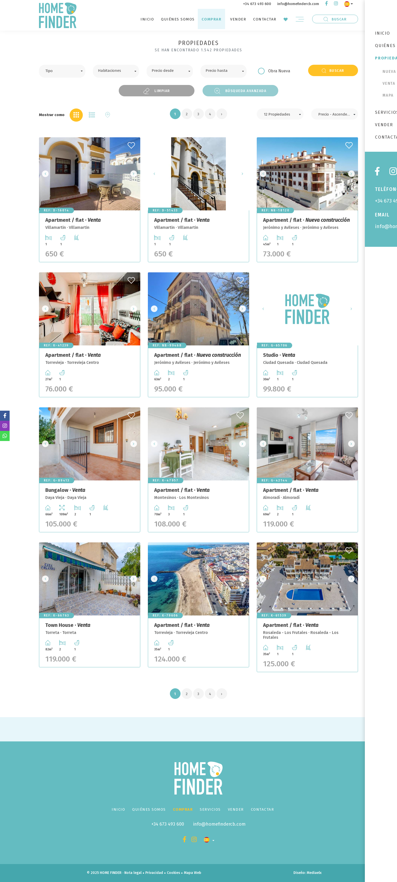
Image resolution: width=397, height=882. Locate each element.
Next (135, 173)
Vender (238, 19)
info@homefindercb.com (298, 4)
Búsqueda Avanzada (240, 91)
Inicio (147, 19)
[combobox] (62, 71)
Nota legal (133, 873)
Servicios (210, 809)
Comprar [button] (212, 19)
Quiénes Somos (178, 19)
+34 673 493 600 (257, 4)
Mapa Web (192, 873)
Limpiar (156, 91)
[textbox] (66, 70)
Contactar (264, 19)
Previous (44, 173)
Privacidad (154, 873)
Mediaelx (314, 873)
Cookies (173, 873)
